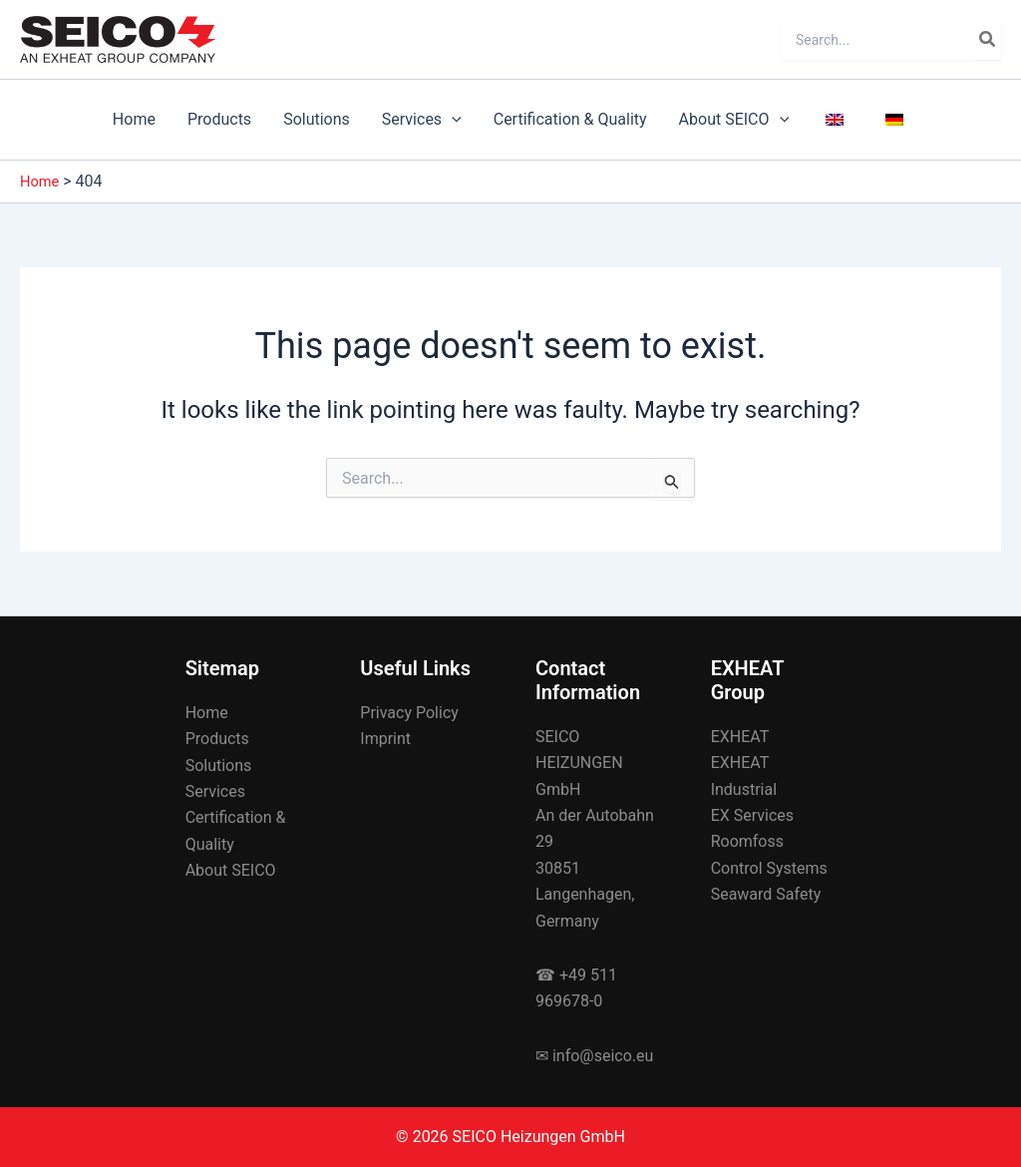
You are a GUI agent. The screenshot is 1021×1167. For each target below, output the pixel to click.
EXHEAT (740, 736)
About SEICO (734, 120)
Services (422, 120)
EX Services (752, 815)
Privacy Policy (409, 712)
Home (134, 119)
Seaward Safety (766, 894)
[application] (452, 120)
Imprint (385, 738)
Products (219, 119)
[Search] (988, 40)
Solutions (316, 119)
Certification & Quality (570, 119)
